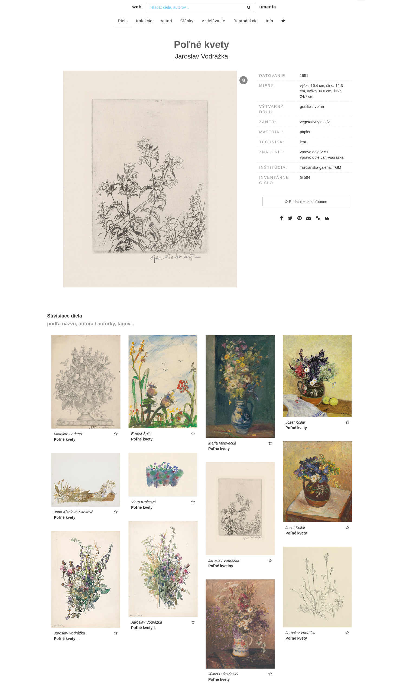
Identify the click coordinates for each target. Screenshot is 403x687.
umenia (267, 17)
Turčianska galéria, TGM (320, 178)
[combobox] (200, 18)
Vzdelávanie (213, 32)
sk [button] (361, 8)
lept (303, 153)
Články (187, 32)
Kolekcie (144, 32)
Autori (166, 32)
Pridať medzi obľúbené (305, 212)
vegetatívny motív (315, 133)
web (137, 17)
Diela (123, 32)
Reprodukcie (245, 32)
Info (269, 32)
